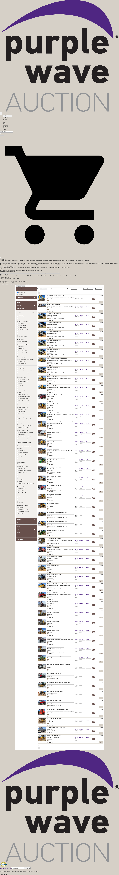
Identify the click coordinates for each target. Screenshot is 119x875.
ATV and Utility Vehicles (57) (23, 444)
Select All (19, 312)
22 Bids (76, 606)
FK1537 (39, 682)
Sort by (81, 288)
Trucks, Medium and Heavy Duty (7, 282)
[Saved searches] (1, 113)
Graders (94, 263)
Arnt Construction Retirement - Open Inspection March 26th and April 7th (63, 360)
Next (61, 293)
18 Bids (76, 354)
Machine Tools (3, 278)
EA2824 (39, 376)
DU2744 (39, 610)
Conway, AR (50, 605)
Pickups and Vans (47, 273)
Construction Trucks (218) (22, 509)
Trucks (34, 284)
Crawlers (76, 263)
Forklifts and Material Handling (7, 268)
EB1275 (39, 521)
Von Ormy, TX (50, 721)
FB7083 (39, 530)
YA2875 (39, 601)
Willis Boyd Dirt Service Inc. (53, 505)
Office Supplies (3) (21, 357)
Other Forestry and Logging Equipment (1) (25, 425)
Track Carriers (62, 264)
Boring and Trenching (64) (22, 377)
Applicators (13, 260)
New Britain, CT (50, 398)
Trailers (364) (20, 502)
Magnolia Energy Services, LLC (54, 432)
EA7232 (39, 430)
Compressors (3, 275)
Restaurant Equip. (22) (22, 361)
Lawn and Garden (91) (22, 352)
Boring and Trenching (47, 263)
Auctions (5, 119)
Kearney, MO (50, 461)
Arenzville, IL (50, 497)
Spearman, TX (50, 506)
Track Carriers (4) (21, 411)
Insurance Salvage (51, 603)
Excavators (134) (21, 390)
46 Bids (76, 299)
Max (87, 297)
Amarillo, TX (50, 667)
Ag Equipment (3, 259)
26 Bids (76, 651)
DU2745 (39, 628)
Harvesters (30, 260)
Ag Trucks (2, 284)
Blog (30, 870)
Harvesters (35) (20, 323)
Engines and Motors (10, 275)
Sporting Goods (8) (21, 363)
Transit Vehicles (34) (21, 458)
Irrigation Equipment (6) (22, 327)
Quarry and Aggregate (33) (22, 398)
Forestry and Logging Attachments (21, 267)
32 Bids (76, 543)
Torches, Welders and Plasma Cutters (74, 275)
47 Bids (76, 308)
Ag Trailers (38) (20, 497)
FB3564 (39, 467)
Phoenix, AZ (50, 694)
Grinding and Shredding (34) (23, 423)
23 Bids (76, 525)
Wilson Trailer (50, 729)
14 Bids (76, 317)
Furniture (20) (20, 348)
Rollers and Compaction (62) (23, 400)
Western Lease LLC (51, 666)
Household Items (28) (22, 350)
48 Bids (76, 498)
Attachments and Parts (23, 263)
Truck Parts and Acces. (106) (23, 511)
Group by (69, 288)
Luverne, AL (49, 316)
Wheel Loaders (68, 264)
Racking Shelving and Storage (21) (24, 436)
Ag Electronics (3, 260)
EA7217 (39, 403)
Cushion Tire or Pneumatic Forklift (7, 270)
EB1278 (39, 449)
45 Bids (76, 381)
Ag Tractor (8, 260)
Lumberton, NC (50, 443)
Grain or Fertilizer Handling (22, 260)
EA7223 (39, 476)
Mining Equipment (100, 263)
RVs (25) (19, 456)
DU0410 (39, 367)
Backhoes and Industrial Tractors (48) (25, 375)
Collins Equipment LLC (52, 693)
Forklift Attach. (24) (21, 434)
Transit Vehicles (56, 273)
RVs (52, 273)
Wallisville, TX (50, 434)
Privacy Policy (19, 870)
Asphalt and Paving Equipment (11, 263)
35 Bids (76, 417)
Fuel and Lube (18, 275)
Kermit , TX (49, 569)
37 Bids (76, 408)
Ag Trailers (2, 281)
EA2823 (39, 358)
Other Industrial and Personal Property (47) (26, 359)
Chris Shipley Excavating (52, 459)
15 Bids (76, 624)
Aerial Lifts (2, 263)
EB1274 (39, 583)
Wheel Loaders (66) (21, 413)
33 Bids (76, 507)
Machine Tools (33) (21, 488)
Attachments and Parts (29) (23, 372)
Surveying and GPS (55, 264)
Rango (48, 567)
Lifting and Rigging (37, 275)
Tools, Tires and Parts (5, 277)
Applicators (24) (21, 319)
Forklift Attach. (18, 270)
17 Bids (76, 327)
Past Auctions (20, 294)
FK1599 (39, 512)
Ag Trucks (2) (20, 507)
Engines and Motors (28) (22, 466)
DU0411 (39, 349)
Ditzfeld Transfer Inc (51, 468)
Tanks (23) (19, 481)
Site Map (34, 870)
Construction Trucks (8, 284)
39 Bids (76, 453)
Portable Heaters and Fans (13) (23, 474)
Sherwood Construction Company (54, 423)
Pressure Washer (56, 275)
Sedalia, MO (50, 470)
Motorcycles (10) (21, 450)
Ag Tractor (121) (21, 316)
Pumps (62, 275)
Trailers (1, 279)
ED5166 (39, 565)
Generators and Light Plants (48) (24, 470)
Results (4, 123)
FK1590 (39, 700)
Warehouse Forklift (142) (22, 438)
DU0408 (39, 340)
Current (76, 297)
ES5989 (39, 727)
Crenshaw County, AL (52, 315)
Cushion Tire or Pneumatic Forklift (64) (25, 432)
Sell (4, 122)
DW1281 (40, 691)
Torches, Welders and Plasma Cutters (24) (25, 483)
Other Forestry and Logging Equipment (47, 267)
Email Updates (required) (5, 868)
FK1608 (39, 709)
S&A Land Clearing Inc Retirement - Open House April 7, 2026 (60, 297)
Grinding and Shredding (34, 267)
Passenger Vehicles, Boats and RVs (8, 271)
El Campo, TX (50, 479)
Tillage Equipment (85, 260)
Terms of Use (12, 870)
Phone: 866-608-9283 (16, 871)
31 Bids (76, 570)
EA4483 (39, 556)
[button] (59, 254)
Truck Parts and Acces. (28, 284)
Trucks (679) (20, 513)
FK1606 (39, 295)
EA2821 (39, 385)
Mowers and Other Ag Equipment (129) (25, 331)
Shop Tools (8, 278)
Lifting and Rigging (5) (22, 472)
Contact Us (5, 117)
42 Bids (76, 390)
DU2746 (39, 619)
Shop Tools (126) (21, 490)
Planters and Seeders (76, 260)
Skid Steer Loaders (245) (22, 407)
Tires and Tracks (15, 278)
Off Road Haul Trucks (108, 263)
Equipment (5, 125)
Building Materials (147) (22, 341)
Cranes (72, 263)
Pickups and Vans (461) (22, 454)
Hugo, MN (49, 298)
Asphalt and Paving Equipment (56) (24, 370)
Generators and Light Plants (27, 275)
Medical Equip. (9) (21, 354)
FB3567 (39, 574)
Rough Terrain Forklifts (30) (23, 403)
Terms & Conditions (4, 870)
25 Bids (76, 471)
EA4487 (39, 458)
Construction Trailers (9, 281)
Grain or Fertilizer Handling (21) (23, 321)
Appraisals (5, 126)
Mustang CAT (50, 405)
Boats (27, 273)
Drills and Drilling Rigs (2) (22, 387)
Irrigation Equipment (43, 260)
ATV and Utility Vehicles (8, 273)
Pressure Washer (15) (22, 477)
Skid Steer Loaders (46, 264)
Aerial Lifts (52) (20, 368)
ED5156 (39, 718)
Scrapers (40, 264)
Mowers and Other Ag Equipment (64, 260)
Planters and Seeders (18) (22, 334)
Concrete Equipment (66, 263)
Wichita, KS (49, 425)
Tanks (65, 275)
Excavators (90, 263)
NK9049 (39, 503)
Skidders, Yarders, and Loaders (63, 267)
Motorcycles (31, 273)
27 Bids (76, 660)
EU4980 (39, 664)
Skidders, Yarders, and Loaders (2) (24, 427)
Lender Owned (50, 396)
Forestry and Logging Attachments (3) (25, 420)
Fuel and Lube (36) (21, 468)
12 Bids (76, 336)
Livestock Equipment (52, 260)
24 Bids (76, 588)
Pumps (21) (20, 479)
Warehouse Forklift (39, 270)
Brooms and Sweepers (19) (23, 379)
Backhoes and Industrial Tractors (35, 263)
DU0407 (39, 331)
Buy (4, 120)
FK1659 (39, 673)
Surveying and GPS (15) (22, 409)
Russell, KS (49, 532)
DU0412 (39, 322)
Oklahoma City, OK (51, 730)
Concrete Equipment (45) (22, 381)
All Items (2, 135)
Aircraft (1, 273)
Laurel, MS (49, 614)
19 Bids (76, 480)
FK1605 (39, 412)
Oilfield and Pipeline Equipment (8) (24, 396)
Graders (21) (20, 392)
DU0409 (39, 313)
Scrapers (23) (20, 405)
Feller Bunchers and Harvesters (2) (24, 418)
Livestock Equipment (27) (22, 329)
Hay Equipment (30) (21, 325)
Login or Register (7, 115)
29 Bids (76, 615)
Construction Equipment (5, 262)
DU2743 (39, 647)
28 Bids (76, 444)
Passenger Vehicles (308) (22, 452)
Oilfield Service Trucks (18, 284)
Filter (21, 286)
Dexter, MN (49, 657)
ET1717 (39, 421)
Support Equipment (4, 274)
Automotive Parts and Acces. (20, 273)
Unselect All (33, 312)
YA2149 (39, 394)
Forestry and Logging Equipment (7, 266)
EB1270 (39, 538)
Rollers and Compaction (23, 264)
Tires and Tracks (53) (21, 492)
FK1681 (39, 592)
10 (58, 293)
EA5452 (39, 735)
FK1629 (39, 547)
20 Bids (76, 372)
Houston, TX (50, 407)
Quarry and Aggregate (13, 264)
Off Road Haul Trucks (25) (22, 394)
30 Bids (76, 399)
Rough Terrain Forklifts (34, 264)
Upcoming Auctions (21, 292)
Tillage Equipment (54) (22, 336)
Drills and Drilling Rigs (83, 263)
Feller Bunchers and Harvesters (7, 267)
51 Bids (76, 363)
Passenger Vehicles (38, 273)
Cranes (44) (20, 383)
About (4, 129)
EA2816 (39, 485)
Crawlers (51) (20, 385)
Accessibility (25, 870)
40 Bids (76, 516)
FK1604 (39, 304)
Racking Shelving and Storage (28, 270)
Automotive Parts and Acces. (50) (24, 446)
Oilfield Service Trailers (19, 281)
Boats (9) (19, 448)
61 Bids (76, 435)
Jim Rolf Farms (50, 495)
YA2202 (39, 440)
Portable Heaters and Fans (47, 275)
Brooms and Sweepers (57, 263)
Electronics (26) (20, 346)
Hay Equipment (35, 260)
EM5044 (40, 494)
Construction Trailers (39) (22, 500)
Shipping (5, 127)
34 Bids (76, 633)
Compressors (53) (21, 464)
